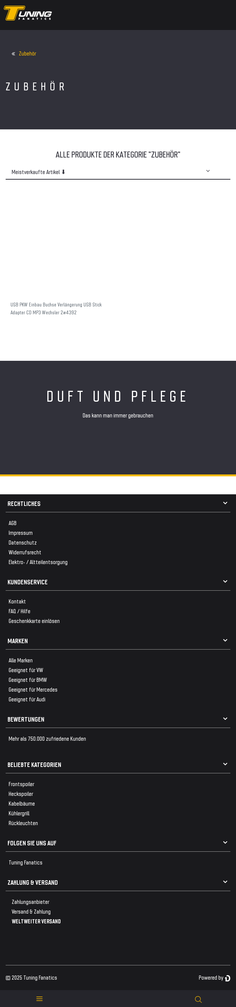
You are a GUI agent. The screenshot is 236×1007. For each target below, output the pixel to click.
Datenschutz (23, 542)
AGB (13, 522)
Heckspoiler (21, 793)
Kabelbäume (22, 803)
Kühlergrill (19, 812)
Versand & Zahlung (31, 911)
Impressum (21, 532)
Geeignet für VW (26, 669)
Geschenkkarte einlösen (34, 620)
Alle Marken (21, 659)
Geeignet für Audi (27, 698)
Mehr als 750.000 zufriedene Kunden (47, 738)
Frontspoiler (21, 783)
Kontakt (17, 601)
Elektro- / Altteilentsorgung (38, 561)
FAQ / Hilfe (19, 610)
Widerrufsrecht (25, 551)
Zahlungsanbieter (30, 901)
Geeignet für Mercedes (33, 689)
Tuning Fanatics (25, 862)
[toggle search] (198, 998)
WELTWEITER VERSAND (36, 920)
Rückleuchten (23, 822)
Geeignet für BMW (28, 679)
